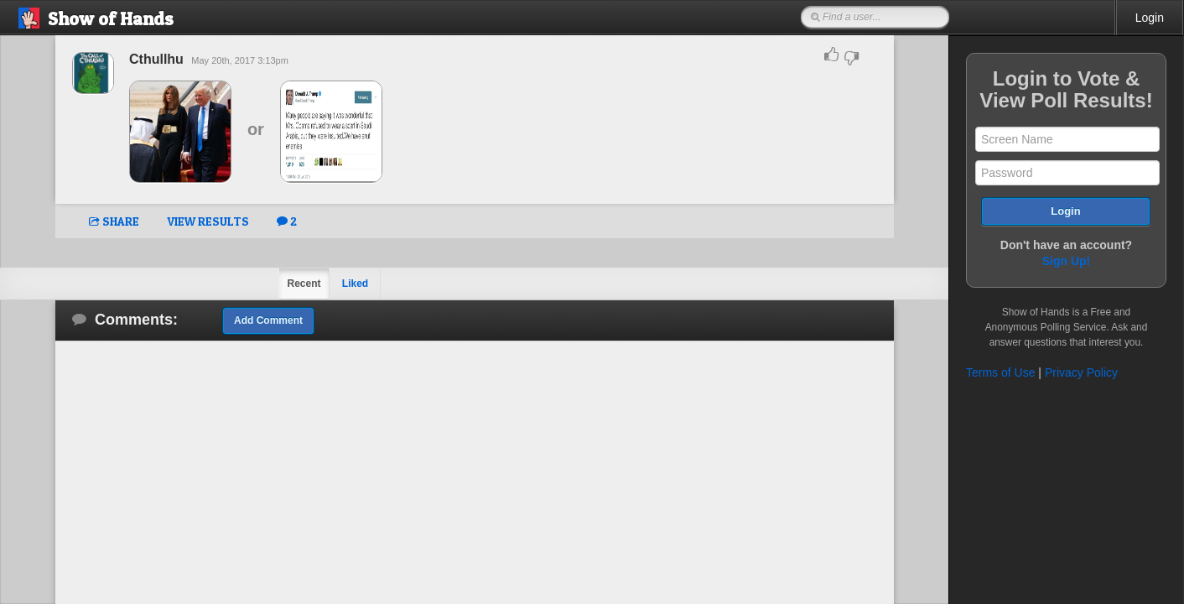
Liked (355, 283)
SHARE (114, 221)
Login (1149, 17)
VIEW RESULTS (208, 221)
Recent (303, 283)
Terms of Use (1000, 372)
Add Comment (268, 320)
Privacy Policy (1081, 372)
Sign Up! (1066, 261)
